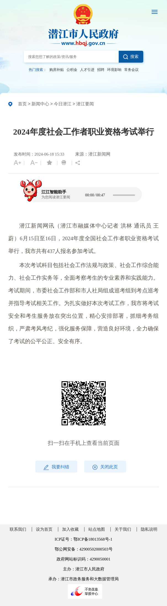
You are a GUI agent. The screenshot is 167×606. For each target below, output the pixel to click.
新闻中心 (40, 104)
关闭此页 (105, 467)
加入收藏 (70, 529)
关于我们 (123, 529)
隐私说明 (149, 529)
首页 (22, 104)
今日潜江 (62, 104)
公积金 (72, 70)
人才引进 (87, 70)
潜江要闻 (85, 104)
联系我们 (18, 529)
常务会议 (131, 70)
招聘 (100, 70)
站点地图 (96, 529)
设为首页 (44, 529)
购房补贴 (56, 70)
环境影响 (114, 70)
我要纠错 (56, 467)
